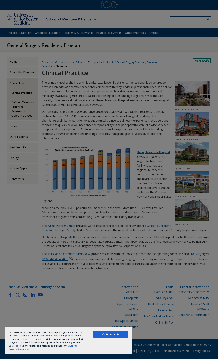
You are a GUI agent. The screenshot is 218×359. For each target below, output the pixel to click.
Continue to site (110, 334)
